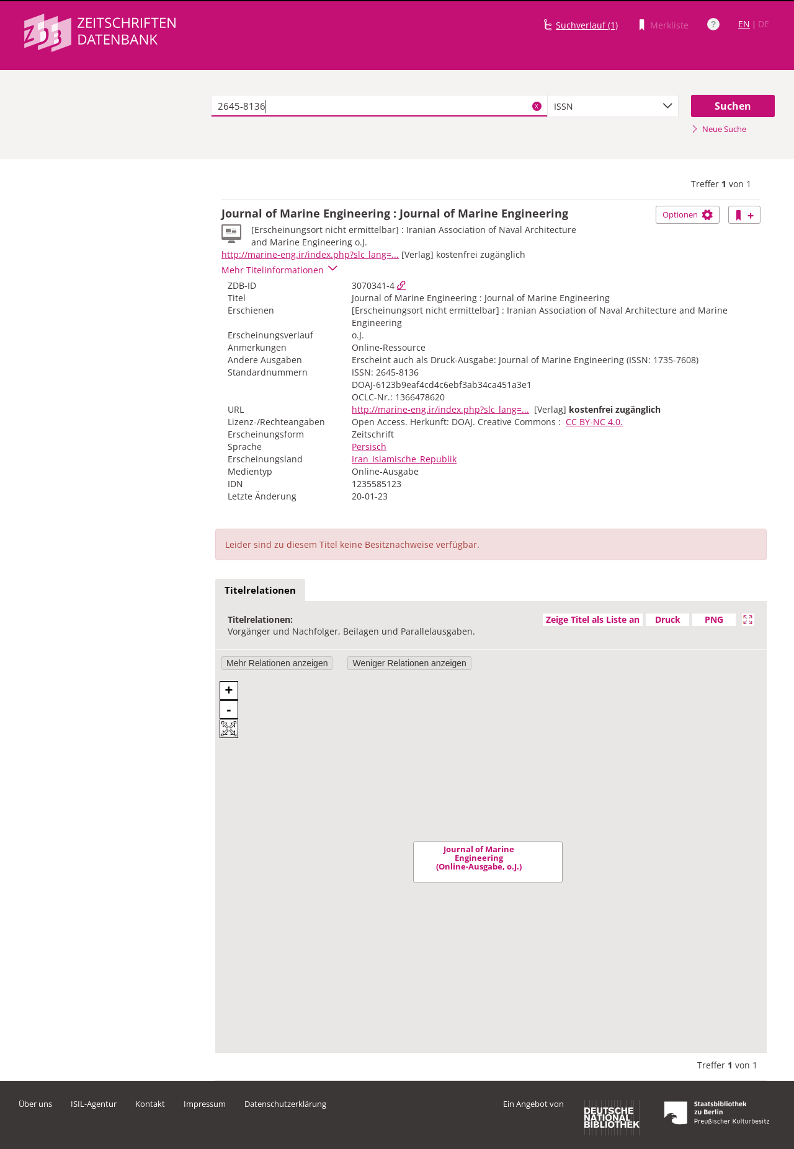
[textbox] (379, 106)
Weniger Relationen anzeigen (409, 663)
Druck (667, 619)
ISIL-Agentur (94, 1103)
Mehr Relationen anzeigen (277, 663)
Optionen (687, 214)
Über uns (35, 1103)
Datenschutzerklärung (285, 1103)
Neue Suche (718, 128)
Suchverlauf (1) (587, 25)
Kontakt (150, 1103)
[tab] (260, 590)
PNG (714, 619)
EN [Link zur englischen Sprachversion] (744, 24)
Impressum (205, 1103)
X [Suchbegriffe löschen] (536, 106)
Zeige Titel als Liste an (593, 619)
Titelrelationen (260, 590)
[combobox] (613, 106)
